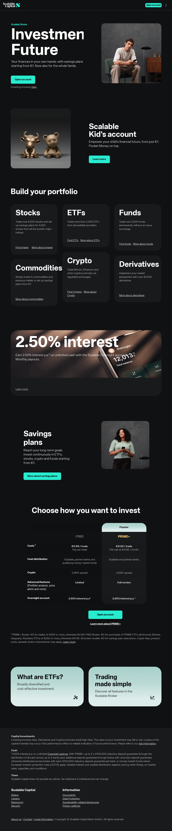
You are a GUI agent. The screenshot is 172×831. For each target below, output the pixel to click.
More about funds (143, 244)
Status (14, 795)
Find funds (125, 244)
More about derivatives (131, 295)
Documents (69, 795)
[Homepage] (11, 5)
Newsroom (17, 802)
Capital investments (23, 736)
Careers (15, 798)
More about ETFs (90, 240)
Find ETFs (72, 240)
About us (16, 819)
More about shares (42, 247)
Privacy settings (71, 806)
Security (15, 806)
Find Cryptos (74, 292)
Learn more (99, 159)
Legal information (43, 819)
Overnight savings (58, 754)
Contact (27, 819)
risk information (147, 743)
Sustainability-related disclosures (81, 802)
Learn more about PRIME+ (105, 624)
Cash (14, 750)
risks (33, 87)
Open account (153, 5)
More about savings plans (42, 476)
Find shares (22, 247)
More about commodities (29, 299)
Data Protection (71, 798)
